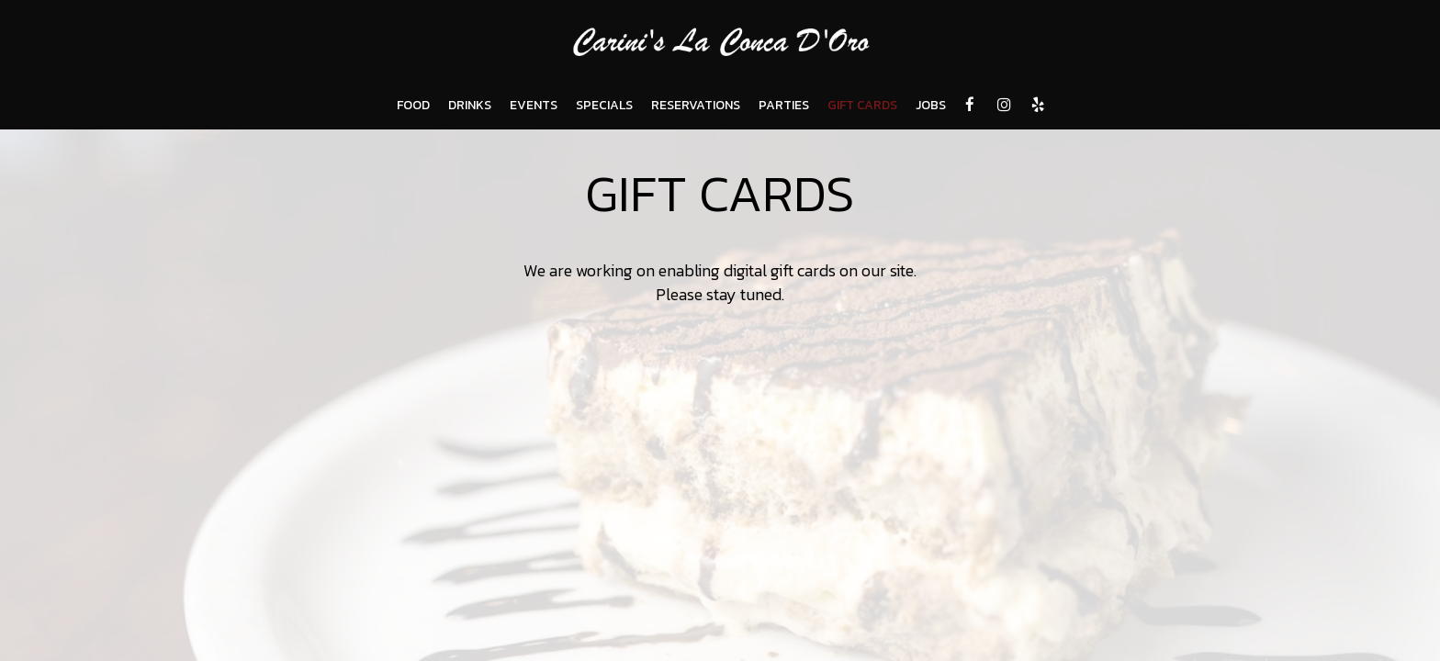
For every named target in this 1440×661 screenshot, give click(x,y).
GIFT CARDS (862, 105)
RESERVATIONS (695, 105)
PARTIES (784, 105)
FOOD (413, 105)
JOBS (931, 105)
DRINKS (469, 105)
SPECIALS (604, 105)
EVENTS (533, 105)
